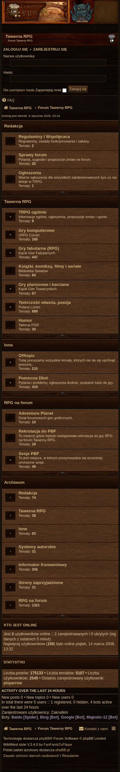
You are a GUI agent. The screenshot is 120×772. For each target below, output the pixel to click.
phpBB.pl (62, 750)
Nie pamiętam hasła (19, 90)
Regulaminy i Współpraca (44, 136)
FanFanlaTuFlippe (58, 744)
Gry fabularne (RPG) (39, 248)
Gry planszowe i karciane (44, 284)
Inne (8, 345)
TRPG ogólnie (32, 212)
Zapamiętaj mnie (51, 90)
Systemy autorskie (37, 546)
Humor (25, 320)
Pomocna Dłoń (33, 378)
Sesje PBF (29, 453)
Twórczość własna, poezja (45, 302)
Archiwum (14, 482)
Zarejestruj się (50, 49)
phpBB (44, 738)
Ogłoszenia (30, 172)
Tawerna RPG (17, 201)
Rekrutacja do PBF (37, 431)
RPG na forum (18, 402)
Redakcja (13, 126)
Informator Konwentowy (43, 564)
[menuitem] (105, 28)
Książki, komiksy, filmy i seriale (50, 266)
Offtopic (27, 355)
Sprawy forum (33, 154)
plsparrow (13, 683)
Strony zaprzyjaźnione (41, 582)
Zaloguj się (15, 49)
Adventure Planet (36, 413)
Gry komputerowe (36, 230)
